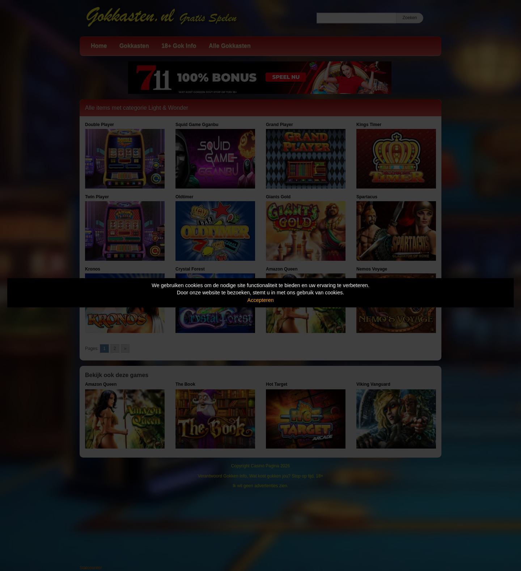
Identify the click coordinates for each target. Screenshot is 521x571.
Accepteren (260, 300)
